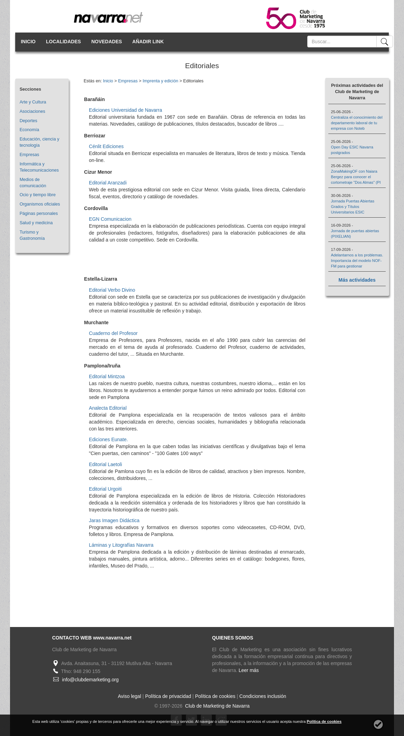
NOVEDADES (106, 41)
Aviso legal (129, 696)
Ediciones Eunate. (108, 439)
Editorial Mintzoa (107, 376)
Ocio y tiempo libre (38, 194)
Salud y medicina (36, 222)
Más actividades (357, 280)
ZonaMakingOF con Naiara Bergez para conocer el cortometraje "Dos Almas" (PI (355, 176)
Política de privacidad (168, 696)
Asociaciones (32, 111)
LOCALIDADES (63, 41)
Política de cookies (215, 696)
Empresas (29, 154)
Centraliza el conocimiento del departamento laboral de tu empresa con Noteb (356, 122)
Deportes (28, 120)
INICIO (28, 41)
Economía (29, 129)
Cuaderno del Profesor (113, 333)
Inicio (108, 81)
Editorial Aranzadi (107, 182)
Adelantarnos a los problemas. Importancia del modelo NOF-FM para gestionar (357, 260)
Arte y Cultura (33, 102)
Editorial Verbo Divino (112, 290)
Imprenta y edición (160, 81)
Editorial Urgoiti (105, 489)
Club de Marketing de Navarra (217, 706)
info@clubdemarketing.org (90, 679)
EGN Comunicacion (110, 219)
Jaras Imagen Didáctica (114, 520)
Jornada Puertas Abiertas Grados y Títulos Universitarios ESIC (352, 206)
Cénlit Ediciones (106, 146)
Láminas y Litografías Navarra (121, 545)
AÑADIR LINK (148, 41)
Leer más (249, 670)
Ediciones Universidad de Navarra (125, 110)
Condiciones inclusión (262, 696)
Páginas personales (39, 213)
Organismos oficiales (40, 204)
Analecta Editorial (107, 408)
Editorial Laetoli (105, 464)
